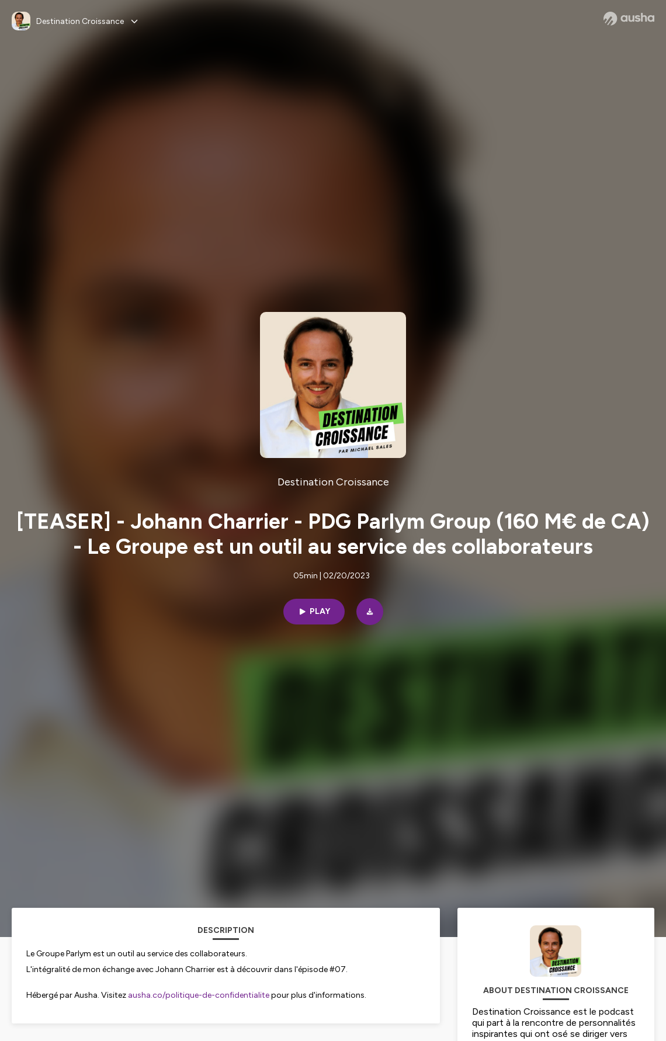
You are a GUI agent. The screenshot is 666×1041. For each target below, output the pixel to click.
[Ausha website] (628, 19)
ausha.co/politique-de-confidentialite (198, 995)
